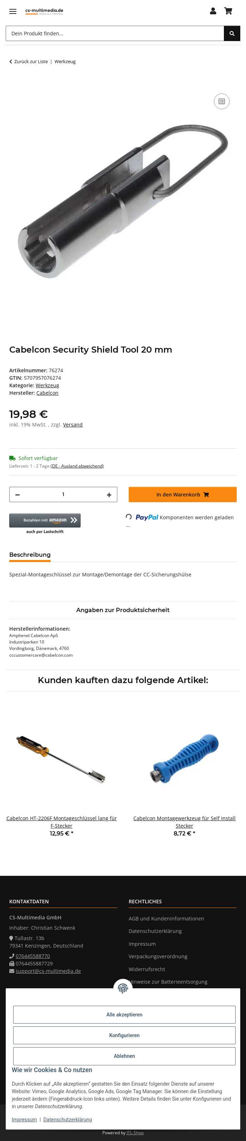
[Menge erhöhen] (109, 494)
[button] (213, 11)
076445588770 (33, 956)
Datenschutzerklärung (67, 1119)
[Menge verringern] (17, 494)
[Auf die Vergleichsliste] (222, 101)
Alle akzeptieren (124, 1015)
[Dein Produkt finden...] (115, 33)
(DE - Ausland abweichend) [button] (77, 466)
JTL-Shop (135, 1133)
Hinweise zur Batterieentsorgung (168, 981)
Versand (73, 424)
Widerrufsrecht (147, 969)
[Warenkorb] (228, 11)
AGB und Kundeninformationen (166, 918)
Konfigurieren (124, 1035)
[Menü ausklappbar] (12, 11)
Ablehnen (124, 1056)
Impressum (24, 1119)
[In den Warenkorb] (15, 84)
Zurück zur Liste (31, 61)
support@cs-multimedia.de (48, 971)
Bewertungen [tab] (82, 554)
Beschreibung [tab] (30, 554)
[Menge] (63, 494)
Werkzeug (47, 385)
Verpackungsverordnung (158, 956)
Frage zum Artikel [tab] (140, 554)
